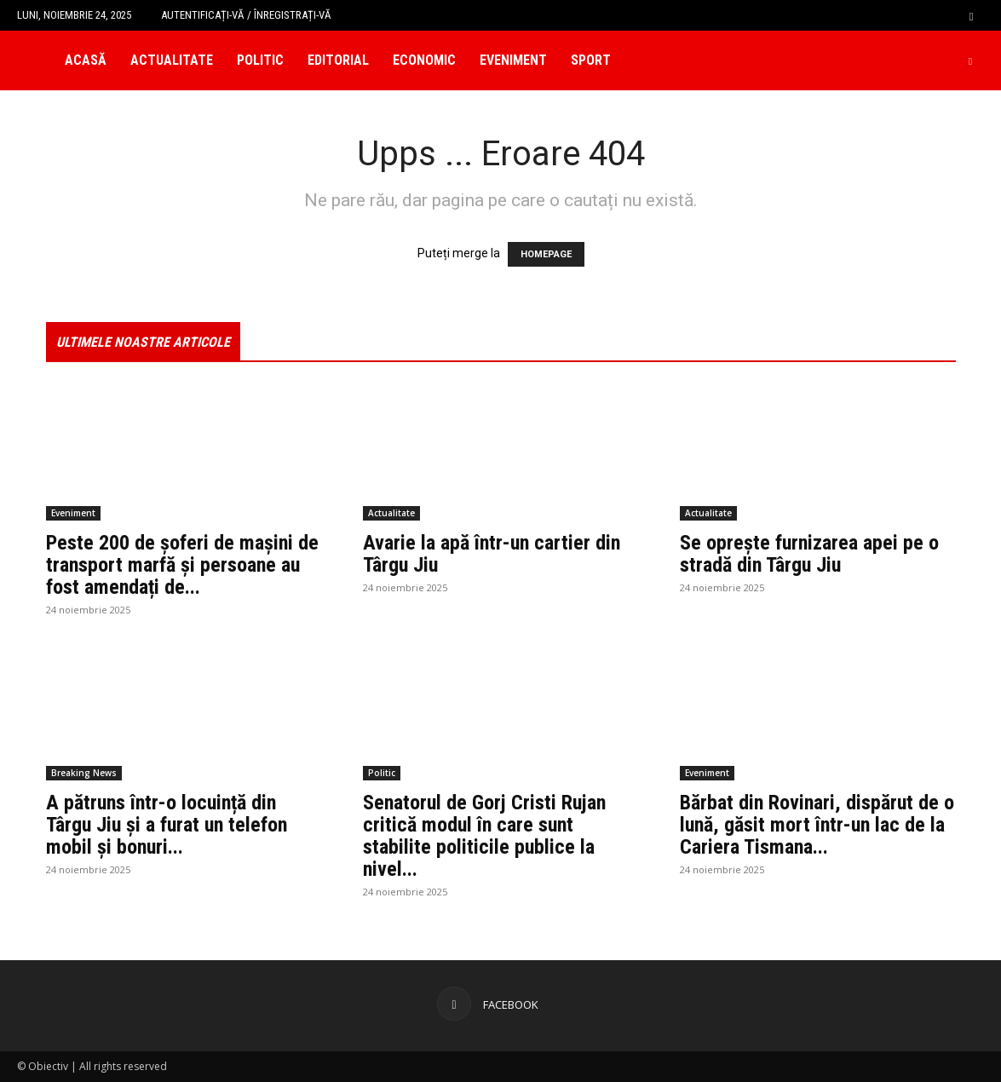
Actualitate (171, 60)
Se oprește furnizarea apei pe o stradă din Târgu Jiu (809, 554)
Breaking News (84, 773)
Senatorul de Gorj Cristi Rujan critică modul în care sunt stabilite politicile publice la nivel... (484, 836)
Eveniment (513, 60)
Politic (260, 60)
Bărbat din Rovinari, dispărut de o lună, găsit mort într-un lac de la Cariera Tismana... (817, 825)
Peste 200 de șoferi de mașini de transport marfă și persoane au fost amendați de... (182, 565)
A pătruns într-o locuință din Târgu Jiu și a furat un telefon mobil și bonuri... (166, 825)
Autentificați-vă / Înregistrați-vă (246, 15)
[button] (971, 15)
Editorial (338, 60)
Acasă (85, 60)
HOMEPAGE (546, 254)
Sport (591, 60)
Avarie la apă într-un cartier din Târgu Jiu (491, 554)
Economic (424, 60)
